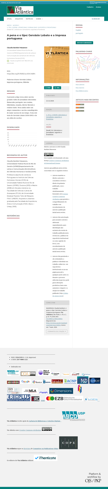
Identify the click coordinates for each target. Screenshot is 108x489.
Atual (9, 19)
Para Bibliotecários (82, 91)
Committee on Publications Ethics (45, 449)
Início (9, 25)
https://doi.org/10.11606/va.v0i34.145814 (21, 74)
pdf (48, 88)
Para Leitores (80, 85)
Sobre (39, 19)
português (79, 33)
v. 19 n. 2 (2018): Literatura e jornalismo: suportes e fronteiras (31, 27)
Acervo (16, 25)
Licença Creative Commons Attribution (60, 196)
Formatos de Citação (56, 331)
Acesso (98, 7)
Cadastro (90, 7)
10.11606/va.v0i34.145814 (54, 319)
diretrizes (27, 449)
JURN (43, 401)
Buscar (96, 19)
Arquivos (19, 19)
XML (58, 88)
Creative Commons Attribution (30, 430)
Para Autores (80, 88)
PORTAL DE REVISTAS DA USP (11, 3)
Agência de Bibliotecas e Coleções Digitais (45, 421)
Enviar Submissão (84, 43)
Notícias (29, 19)
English (78, 30)
